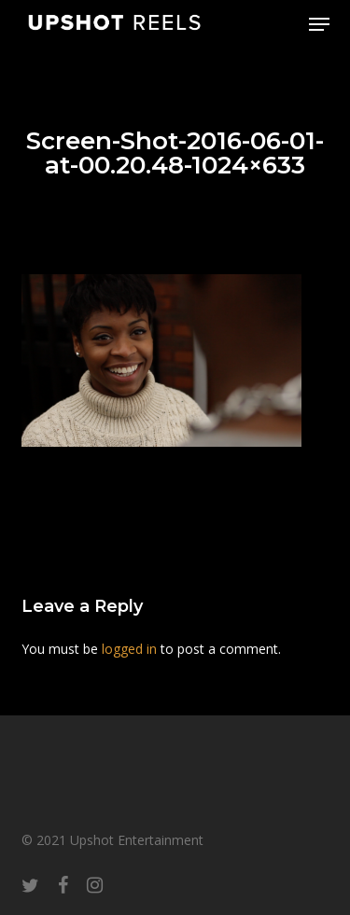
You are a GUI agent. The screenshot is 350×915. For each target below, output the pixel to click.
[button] (319, 24)
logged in (129, 649)
